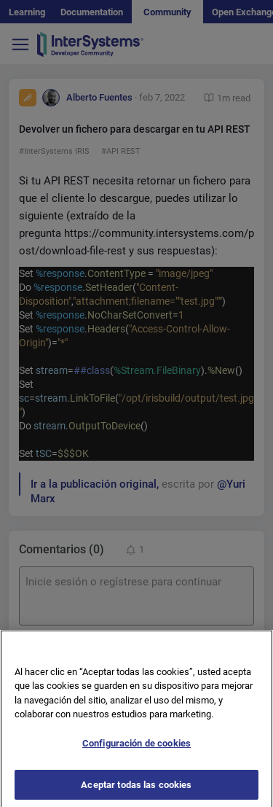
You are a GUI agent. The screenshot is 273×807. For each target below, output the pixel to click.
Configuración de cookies (136, 749)
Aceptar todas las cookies (136, 790)
